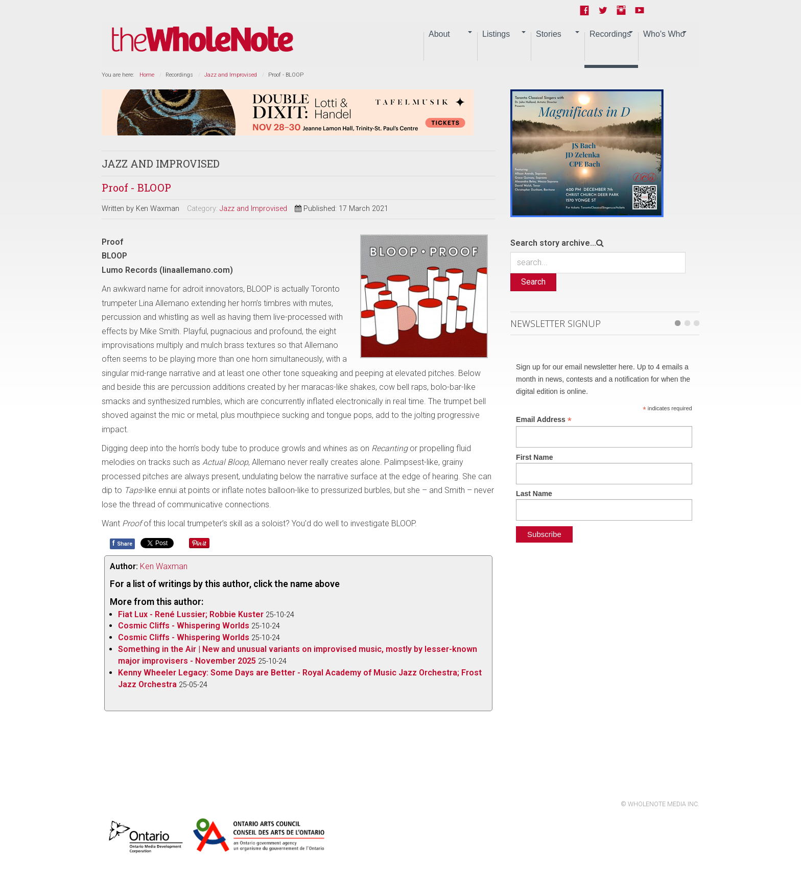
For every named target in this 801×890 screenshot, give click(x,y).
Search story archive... (553, 243)
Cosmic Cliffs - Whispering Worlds (183, 625)
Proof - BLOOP (136, 187)
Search (533, 282)
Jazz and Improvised (230, 75)
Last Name (534, 493)
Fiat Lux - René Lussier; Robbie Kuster (191, 614)
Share (122, 543)
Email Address (544, 420)
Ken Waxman (163, 566)
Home (146, 75)
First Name (534, 457)
